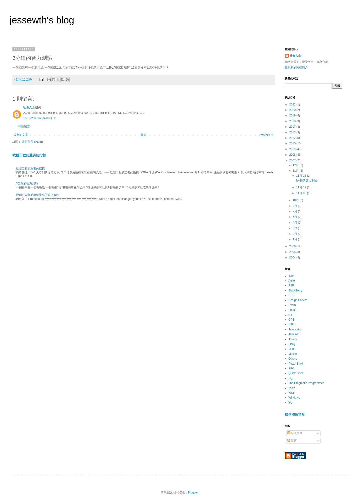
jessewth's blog (42, 20)
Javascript (294, 329)
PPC (291, 368)
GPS (291, 319)
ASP (291, 285)
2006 (293, 246)
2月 (295, 234)
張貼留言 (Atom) (32, 141)
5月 (295, 217)
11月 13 (301, 175)
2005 (293, 252)
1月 (295, 239)
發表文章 (295, 433)
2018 (293, 121)
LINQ (291, 344)
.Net (291, 276)
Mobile (292, 354)
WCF (291, 392)
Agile (291, 280)
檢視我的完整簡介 (296, 67)
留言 (292, 440)
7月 (295, 211)
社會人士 (29, 107)
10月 (296, 200)
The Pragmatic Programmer (306, 383)
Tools (291, 388)
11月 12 (301, 187)
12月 (296, 165)
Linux (291, 349)
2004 (293, 257)
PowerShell (295, 363)
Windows (294, 397)
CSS (291, 295)
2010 (293, 143)
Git (290, 315)
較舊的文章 (266, 135)
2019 (293, 115)
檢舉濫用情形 (295, 414)
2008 (293, 154)
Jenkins (293, 334)
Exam (292, 305)
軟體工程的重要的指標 (29, 155)
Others (292, 358)
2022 (293, 104)
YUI (290, 402)
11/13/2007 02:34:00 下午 (39, 118)
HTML (292, 324)
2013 (293, 132)
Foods (292, 310)
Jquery (292, 339)
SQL (291, 378)
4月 (295, 222)
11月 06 (301, 193)
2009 (293, 149)
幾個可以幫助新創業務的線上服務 (37, 195)
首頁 (143, 135)
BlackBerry (295, 290)
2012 (293, 138)
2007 (293, 160)
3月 (295, 228)
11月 (296, 170)
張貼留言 (24, 126)
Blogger (193, 492)
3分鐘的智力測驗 (27, 183)
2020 (293, 110)
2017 (293, 126)
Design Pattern (297, 300)
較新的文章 (21, 135)
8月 (295, 206)
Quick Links (295, 373)
